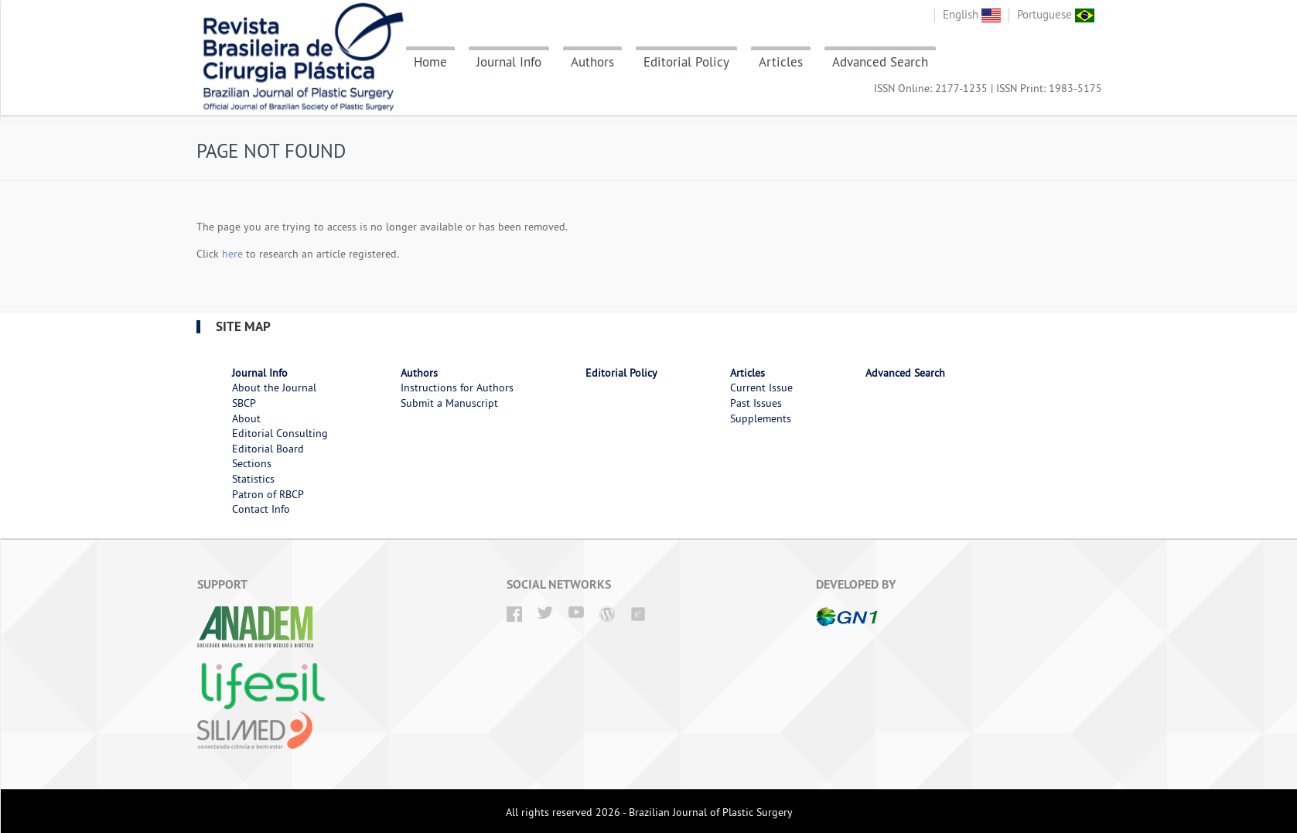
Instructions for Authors (457, 387)
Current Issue (761, 387)
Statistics (253, 479)
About (246, 418)
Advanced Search (880, 61)
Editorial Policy (686, 61)
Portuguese (1055, 14)
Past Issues (756, 403)
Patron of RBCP (268, 494)
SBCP (244, 403)
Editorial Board (268, 449)
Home (430, 61)
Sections (251, 463)
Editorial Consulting (280, 433)
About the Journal (274, 387)
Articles (781, 61)
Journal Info (508, 61)
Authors (592, 61)
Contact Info (261, 509)
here (232, 254)
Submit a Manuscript (449, 403)
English (972, 14)
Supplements (760, 418)
